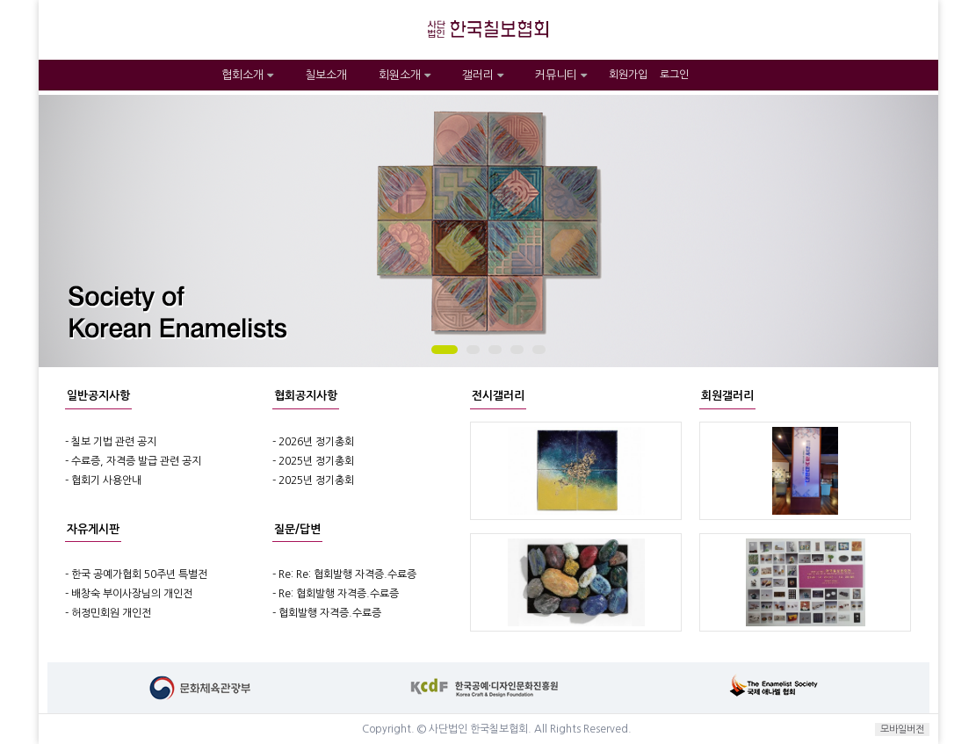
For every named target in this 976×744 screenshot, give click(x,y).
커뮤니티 (561, 75)
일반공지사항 (98, 395)
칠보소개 (326, 75)
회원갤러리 (727, 395)
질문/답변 (297, 529)
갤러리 (482, 75)
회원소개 (404, 75)
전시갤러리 (498, 395)
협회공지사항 (305, 395)
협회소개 (247, 75)
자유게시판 (93, 529)
